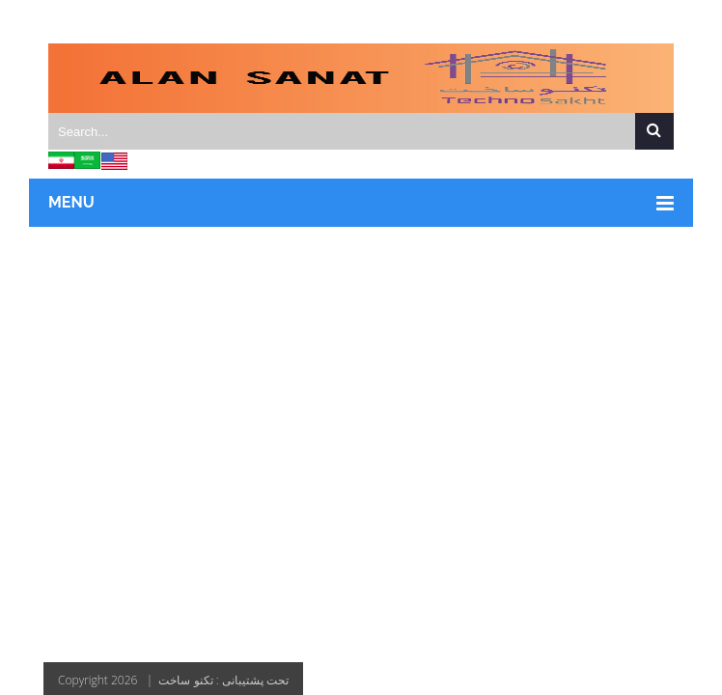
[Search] (362, 131)
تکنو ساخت (185, 680)
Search (654, 132)
